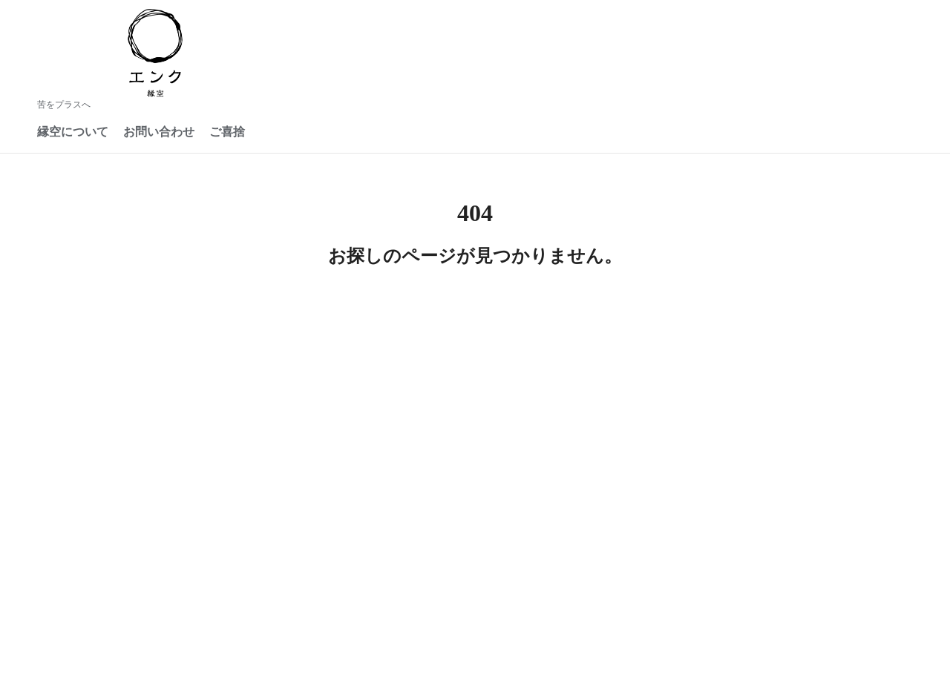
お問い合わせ (158, 131)
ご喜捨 (227, 131)
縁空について (72, 131)
